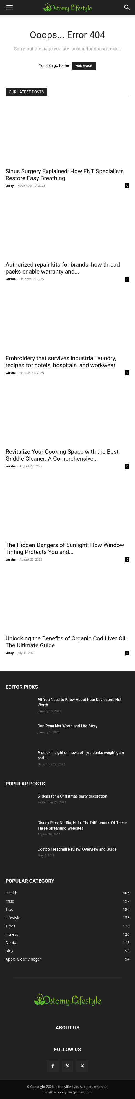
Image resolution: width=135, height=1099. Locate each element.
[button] (9, 7)
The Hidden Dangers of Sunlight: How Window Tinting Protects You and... (65, 548)
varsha (11, 279)
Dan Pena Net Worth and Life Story (67, 726)
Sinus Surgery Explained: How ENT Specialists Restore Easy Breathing (65, 175)
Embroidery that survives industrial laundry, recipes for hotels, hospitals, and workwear (61, 362)
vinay (10, 185)
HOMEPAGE (84, 66)
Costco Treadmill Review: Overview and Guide (77, 849)
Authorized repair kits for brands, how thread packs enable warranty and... (63, 268)
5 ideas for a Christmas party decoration (72, 796)
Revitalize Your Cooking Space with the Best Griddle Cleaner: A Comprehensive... (62, 455)
